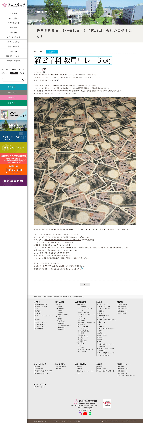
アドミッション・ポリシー (85, 308)
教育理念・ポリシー (41, 306)
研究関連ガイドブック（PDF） (44, 371)
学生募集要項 (81, 320)
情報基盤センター (123, 371)
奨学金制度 (81, 347)
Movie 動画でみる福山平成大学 (86, 322)
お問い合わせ (78, 421)
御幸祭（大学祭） (102, 335)
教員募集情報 (39, 328)
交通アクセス (39, 326)
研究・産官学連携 (13, 37)
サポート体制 (122, 313)
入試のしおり (81, 318)
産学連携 (37, 366)
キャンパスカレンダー (103, 306)
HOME (36, 296)
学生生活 (13, 28)
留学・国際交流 (13, 46)
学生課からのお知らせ (103, 355)
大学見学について (83, 337)
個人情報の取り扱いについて (41, 421)
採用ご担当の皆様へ (124, 308)
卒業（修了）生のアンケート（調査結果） (105, 349)
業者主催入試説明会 (83, 331)
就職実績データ (122, 311)
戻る (85, 284)
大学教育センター (123, 368)
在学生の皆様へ (122, 304)
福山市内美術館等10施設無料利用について (106, 321)
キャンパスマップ (102, 304)
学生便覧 (99, 339)
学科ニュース (42, 296)
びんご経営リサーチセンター (126, 375)
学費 (79, 345)
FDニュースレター (40, 322)
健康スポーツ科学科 (63, 314)
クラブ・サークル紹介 (103, 308)
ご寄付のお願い (39, 368)
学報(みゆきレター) (40, 324)
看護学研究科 (61, 327)
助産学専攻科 (61, 329)
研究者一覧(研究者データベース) (44, 316)
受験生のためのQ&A (83, 312)
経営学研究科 (61, 323)
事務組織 (37, 319)
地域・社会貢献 (13, 42)
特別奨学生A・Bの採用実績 (85, 349)
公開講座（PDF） (61, 366)
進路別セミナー (82, 335)
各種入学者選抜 (81, 324)
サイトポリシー (57, 421)
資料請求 (80, 339)
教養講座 (99, 333)
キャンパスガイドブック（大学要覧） (86, 315)
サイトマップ (67, 421)
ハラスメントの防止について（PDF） (105, 329)
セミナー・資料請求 (82, 326)
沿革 (36, 308)
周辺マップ (100, 337)
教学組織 (37, 311)
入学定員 (80, 310)
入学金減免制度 (82, 351)
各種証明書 (100, 311)
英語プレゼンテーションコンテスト (86, 372)
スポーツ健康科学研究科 (64, 325)
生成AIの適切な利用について (105, 353)
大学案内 (13, 13)
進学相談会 (81, 333)
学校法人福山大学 (13, 61)
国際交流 (79, 368)
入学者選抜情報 (13, 23)
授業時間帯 (100, 313)
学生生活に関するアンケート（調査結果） (105, 345)
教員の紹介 (38, 313)
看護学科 (60, 319)
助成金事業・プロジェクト (43, 373)
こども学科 (61, 312)
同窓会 (99, 342)
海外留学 (79, 366)
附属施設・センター (13, 56)
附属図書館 (121, 366)
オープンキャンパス (83, 329)
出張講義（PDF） (83, 341)
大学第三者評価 (101, 368)
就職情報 (13, 32)
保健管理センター (123, 373)
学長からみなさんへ (41, 304)
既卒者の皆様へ (122, 306)
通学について (101, 317)
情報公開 (13, 51)
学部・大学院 (13, 18)
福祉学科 (60, 310)
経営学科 (49, 296)
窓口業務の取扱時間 (103, 315)
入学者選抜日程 (82, 306)
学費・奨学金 (80, 343)
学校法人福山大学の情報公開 (105, 371)
